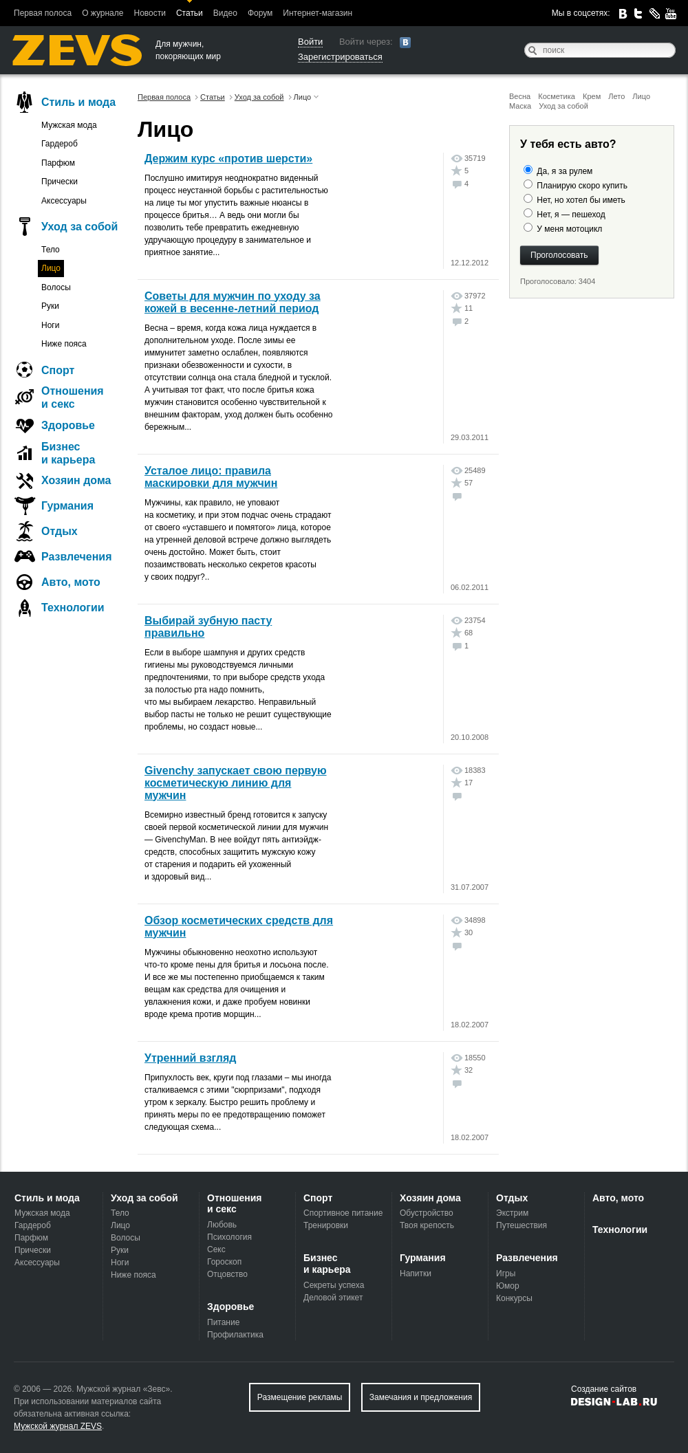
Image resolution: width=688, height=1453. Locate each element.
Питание (223, 1322)
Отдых (59, 531)
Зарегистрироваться (340, 57)
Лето (616, 96)
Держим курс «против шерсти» (228, 158)
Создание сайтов (603, 1389)
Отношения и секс (72, 397)
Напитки (415, 1273)
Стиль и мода (78, 102)
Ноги (50, 325)
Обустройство (426, 1213)
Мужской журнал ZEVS (58, 1426)
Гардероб (59, 144)
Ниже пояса (64, 344)
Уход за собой (563, 106)
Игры (505, 1273)
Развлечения (76, 556)
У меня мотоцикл (569, 229)
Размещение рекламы (300, 1397)
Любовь (222, 1225)
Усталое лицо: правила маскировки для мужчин (210, 477)
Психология (229, 1237)
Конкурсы (514, 1298)
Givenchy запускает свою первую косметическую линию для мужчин (235, 783)
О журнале (102, 13)
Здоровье (68, 425)
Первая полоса (43, 13)
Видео (225, 13)
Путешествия (521, 1225)
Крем (592, 96)
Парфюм (58, 163)
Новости (149, 13)
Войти (310, 41)
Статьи (189, 13)
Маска (520, 106)
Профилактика (235, 1335)
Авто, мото (70, 582)
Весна (519, 96)
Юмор (507, 1286)
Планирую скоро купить (582, 185)
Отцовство (227, 1274)
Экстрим (512, 1213)
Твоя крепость (427, 1225)
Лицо (641, 96)
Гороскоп (224, 1262)
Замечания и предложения (420, 1397)
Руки (50, 306)
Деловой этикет (333, 1297)
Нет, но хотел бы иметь (581, 200)
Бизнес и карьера (68, 453)
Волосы (56, 287)
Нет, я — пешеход (571, 214)
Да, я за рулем (564, 171)
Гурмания (67, 506)
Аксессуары (64, 201)
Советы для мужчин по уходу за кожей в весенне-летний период (232, 302)
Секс (216, 1249)
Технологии (73, 607)
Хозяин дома (76, 480)
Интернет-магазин (317, 13)
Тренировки (325, 1225)
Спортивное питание (343, 1213)
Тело (50, 249)
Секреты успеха (333, 1285)
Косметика (556, 96)
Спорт (57, 370)
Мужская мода (69, 125)
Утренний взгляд (190, 1058)
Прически (59, 181)
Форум (260, 13)
